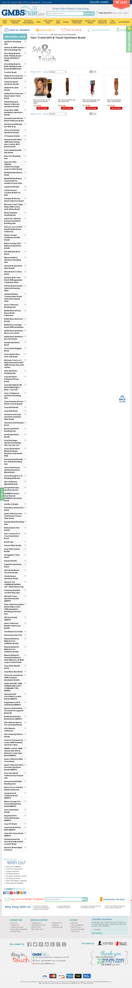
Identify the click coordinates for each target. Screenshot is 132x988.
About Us (14, 923)
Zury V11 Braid (10, 824)
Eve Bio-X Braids (11, 504)
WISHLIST (37, 2)
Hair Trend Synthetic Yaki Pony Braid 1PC (66, 100)
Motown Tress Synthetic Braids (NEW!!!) (11, 598)
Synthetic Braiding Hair (12, 42)
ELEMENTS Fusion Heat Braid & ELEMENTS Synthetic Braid (13, 497)
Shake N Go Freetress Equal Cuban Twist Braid (13, 95)
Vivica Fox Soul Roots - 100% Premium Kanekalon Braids (14, 677)
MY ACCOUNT (47, 2)
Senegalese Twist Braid (12, 556)
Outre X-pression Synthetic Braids (12, 131)
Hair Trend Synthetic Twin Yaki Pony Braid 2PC (91, 100)
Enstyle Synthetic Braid (12, 343)
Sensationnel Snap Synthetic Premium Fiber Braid (12, 416)
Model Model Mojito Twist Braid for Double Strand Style (13, 180)
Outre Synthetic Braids (11, 811)
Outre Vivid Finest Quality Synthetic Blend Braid (12, 469)
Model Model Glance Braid (13, 173)
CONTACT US (26, 2)
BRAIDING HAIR (42, 34)
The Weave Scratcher (13, 631)
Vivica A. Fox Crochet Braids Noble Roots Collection (13, 229)
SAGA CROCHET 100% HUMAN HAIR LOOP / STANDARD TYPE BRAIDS (13, 687)
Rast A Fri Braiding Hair (12, 157)
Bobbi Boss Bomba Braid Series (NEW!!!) (13, 717)
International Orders (39, 925)
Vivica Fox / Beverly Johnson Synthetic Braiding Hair (12, 220)
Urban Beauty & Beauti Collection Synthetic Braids (12, 104)
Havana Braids (10, 561)
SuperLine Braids (11, 187)
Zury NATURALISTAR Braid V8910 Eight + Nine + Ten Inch (13, 387)
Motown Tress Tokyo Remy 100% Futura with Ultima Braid (13, 206)
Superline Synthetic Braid (13, 565)
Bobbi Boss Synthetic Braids (13, 320)
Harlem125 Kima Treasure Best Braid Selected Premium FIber (13, 297)
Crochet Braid (10, 72)
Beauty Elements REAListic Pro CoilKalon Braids (11, 641)
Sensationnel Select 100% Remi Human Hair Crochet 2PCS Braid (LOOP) (13, 143)
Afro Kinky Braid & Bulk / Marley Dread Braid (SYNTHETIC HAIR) (12, 57)
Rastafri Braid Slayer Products (13, 848)
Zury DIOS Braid (11, 407)
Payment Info (57, 923)
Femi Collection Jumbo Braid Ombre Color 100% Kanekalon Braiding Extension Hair (14, 609)
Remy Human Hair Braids (12, 529)
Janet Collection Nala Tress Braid (13, 760)
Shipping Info (36, 923)
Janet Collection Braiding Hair (11, 306)
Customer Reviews (78, 929)
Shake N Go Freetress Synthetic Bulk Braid (13, 77)
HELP (8, 2)
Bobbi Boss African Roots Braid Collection (12, 312)
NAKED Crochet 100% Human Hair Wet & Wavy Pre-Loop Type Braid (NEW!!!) (13, 752)
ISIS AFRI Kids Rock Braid (12, 252)
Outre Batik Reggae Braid (13, 349)
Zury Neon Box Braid (13, 671)
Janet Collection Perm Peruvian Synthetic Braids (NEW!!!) (13, 767)
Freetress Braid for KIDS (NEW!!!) (12, 828)
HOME (4, 2)
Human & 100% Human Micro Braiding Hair (14, 48)
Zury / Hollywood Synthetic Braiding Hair (12, 395)
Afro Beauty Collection (9, 729)
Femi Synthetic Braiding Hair (10, 372)
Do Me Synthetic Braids (11, 435)
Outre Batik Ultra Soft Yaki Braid (12, 355)
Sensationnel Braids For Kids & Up (13, 125)
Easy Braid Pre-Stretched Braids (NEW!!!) (11, 817)
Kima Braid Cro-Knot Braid (13, 272)
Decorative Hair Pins (13, 635)
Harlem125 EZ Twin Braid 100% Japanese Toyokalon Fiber (13, 279)
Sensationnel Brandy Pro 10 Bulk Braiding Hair (13, 461)
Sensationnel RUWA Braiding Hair (13, 782)
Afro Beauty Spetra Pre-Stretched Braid (13, 723)
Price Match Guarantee (19, 929)
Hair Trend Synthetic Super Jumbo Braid (114, 100)
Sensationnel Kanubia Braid (14, 423)
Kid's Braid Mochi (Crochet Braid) (11, 571)
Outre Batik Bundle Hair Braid (12, 151)
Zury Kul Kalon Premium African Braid (11, 379)
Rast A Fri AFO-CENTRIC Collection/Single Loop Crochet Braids (13, 165)
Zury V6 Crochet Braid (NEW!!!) (13, 834)
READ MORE (96, 933)
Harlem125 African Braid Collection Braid (14, 199)
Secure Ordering (77, 925)
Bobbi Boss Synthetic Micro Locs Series (13, 331)
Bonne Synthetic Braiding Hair (11, 429)
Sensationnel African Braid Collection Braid (14, 119)
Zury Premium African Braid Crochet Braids (13, 402)
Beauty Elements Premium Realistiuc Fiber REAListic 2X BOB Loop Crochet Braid (14, 658)
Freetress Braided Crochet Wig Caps (12, 591)
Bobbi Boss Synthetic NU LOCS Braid (13, 337)
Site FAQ (74, 923)
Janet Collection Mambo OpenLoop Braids (12, 625)
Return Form (36, 927)
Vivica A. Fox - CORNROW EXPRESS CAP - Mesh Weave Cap (14, 584)
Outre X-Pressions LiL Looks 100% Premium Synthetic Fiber (13, 742)
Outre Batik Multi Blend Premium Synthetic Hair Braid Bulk (13, 452)
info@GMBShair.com (47, 963)
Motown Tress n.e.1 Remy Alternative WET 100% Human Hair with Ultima (14, 363)
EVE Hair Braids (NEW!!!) (10, 618)
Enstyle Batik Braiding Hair (14, 523)
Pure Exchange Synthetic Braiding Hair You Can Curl (12, 442)
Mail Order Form (37, 929)
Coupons (55, 925)
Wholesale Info (57, 927)
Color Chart (75, 931)
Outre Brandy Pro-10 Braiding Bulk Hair (13, 477)
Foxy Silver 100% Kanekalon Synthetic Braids (13, 112)
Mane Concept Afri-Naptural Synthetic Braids (12, 245)
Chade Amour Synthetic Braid (11, 577)
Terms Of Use (76, 927)
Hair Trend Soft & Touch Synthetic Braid (12, 535)
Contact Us (15, 925)
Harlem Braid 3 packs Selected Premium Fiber (13, 288)
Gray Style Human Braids (12, 550)
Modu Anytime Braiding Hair (10, 213)
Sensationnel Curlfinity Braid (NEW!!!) (11, 795)
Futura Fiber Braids (12, 545)
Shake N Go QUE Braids (11, 88)
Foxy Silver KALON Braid (12, 667)
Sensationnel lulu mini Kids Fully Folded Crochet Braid (13, 841)
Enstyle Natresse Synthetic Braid (11, 488)
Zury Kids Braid (10, 411)
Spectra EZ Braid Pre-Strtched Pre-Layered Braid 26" (13, 710)
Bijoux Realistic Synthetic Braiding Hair (12, 259)
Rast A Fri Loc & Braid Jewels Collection (13, 788)
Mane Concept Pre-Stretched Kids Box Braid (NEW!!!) (12, 803)
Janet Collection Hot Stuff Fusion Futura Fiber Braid (13, 515)
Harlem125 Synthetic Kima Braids (13, 267)
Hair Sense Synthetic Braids (13, 735)
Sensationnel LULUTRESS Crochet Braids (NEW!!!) (12, 696)
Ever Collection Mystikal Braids (11, 482)
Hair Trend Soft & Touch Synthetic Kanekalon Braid (41, 101)
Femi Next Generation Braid (14, 508)
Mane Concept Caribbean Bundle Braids (12, 237)
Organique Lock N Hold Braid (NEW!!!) (12, 703)
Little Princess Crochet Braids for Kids (12, 192)
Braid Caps (9, 542)
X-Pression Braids (12, 136)
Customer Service (17, 927)
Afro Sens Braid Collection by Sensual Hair (13, 775)
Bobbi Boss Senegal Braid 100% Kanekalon (14, 326)
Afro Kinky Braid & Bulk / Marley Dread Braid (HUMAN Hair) (12, 66)
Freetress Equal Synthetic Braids (11, 82)
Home (33, 34)
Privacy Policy (16, 931)
